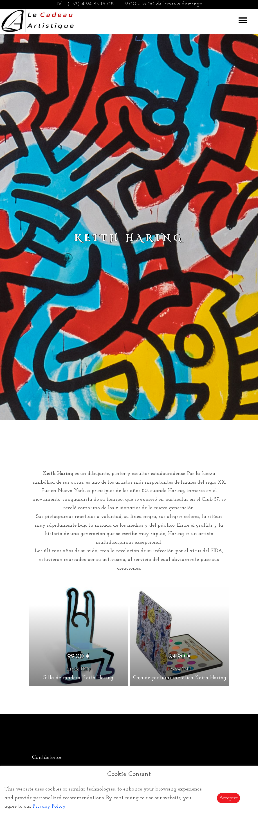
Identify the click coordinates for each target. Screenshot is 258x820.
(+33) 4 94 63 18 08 (91, 4)
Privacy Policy (49, 806)
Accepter (228, 798)
